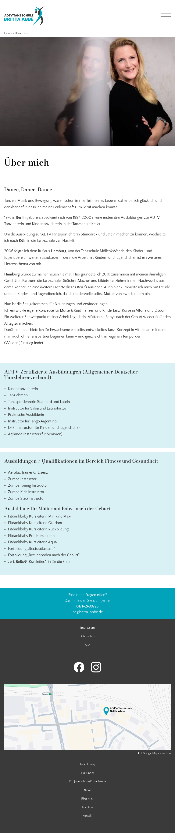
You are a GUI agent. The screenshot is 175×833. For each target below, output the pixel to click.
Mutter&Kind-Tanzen (77, 311)
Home (8, 33)
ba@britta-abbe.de (87, 612)
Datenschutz (88, 636)
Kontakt (87, 816)
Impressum (87, 628)
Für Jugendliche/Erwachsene (87, 781)
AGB (87, 645)
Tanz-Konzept (118, 330)
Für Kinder (87, 773)
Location (87, 807)
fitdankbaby (87, 764)
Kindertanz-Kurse (116, 311)
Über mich (87, 798)
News (87, 790)
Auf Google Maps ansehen (154, 753)
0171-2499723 (87, 606)
